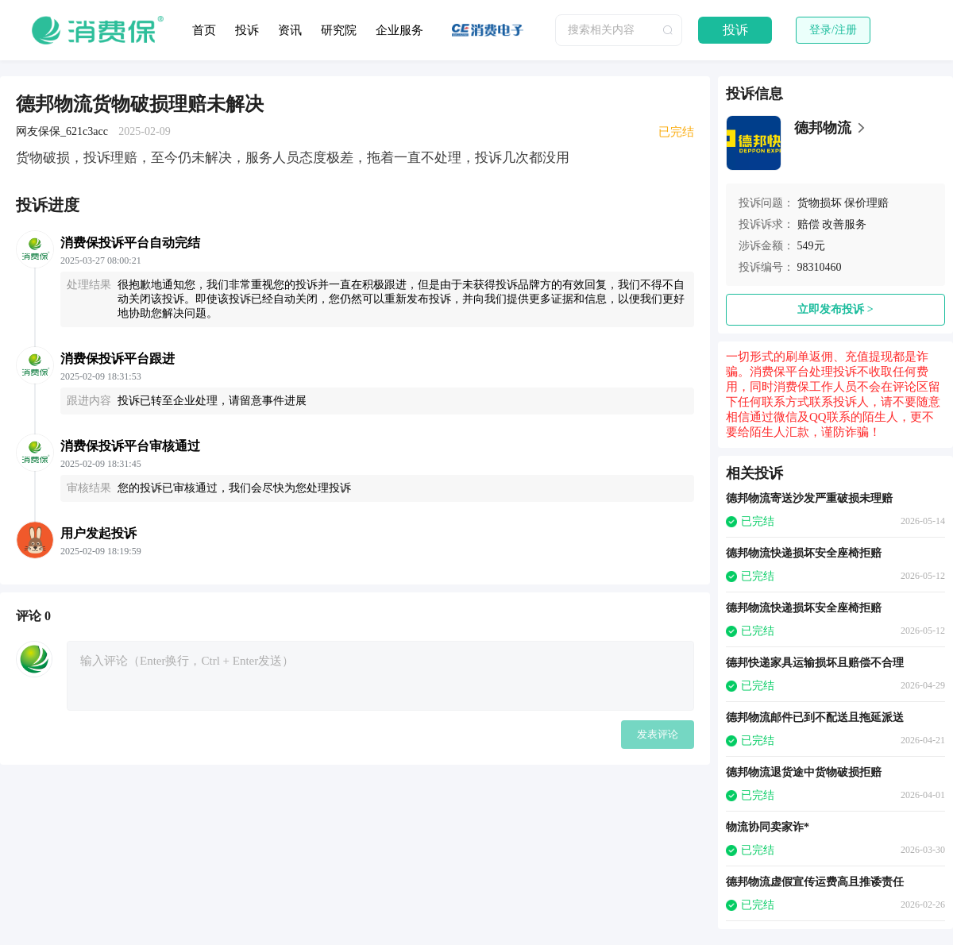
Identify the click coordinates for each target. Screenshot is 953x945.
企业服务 (399, 30)
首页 (204, 30)
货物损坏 (819, 203)
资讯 (290, 30)
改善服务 (844, 224)
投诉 (247, 30)
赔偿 (808, 224)
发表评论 (657, 734)
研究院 (339, 30)
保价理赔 (866, 203)
